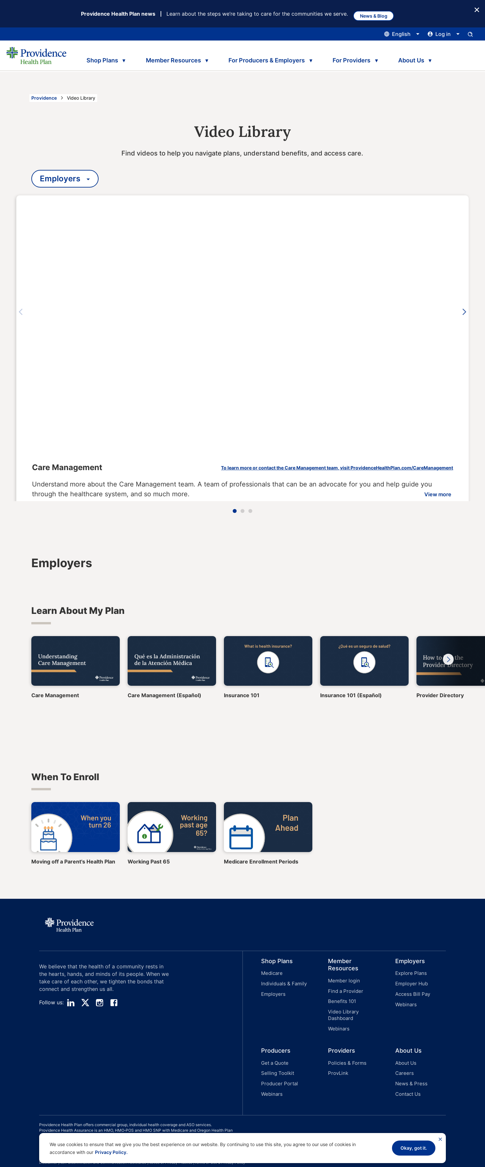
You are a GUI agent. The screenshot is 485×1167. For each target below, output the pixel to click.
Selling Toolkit (275, 1062)
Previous (17, 313)
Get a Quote (274, 1054)
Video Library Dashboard (342, 1010)
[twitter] (85, 1003)
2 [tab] (242, 512)
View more (419, 477)
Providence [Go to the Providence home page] (44, 98)
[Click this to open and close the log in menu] (444, 34)
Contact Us (407, 1079)
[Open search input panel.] (470, 34)
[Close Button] (477, 9)
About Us (405, 1054)
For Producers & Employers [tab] (269, 58)
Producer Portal (277, 1071)
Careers (403, 1062)
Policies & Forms (345, 1054)
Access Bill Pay (411, 991)
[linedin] (70, 1003)
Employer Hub (410, 982)
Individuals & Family (282, 982)
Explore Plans (409, 974)
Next (467, 313)
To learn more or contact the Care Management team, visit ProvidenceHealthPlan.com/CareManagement (304, 451)
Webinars (338, 1022)
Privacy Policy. (111, 1152)
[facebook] (113, 1003)
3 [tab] (250, 512)
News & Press (410, 1071)
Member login (342, 981)
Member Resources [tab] (173, 58)
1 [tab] (235, 512)
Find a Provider (344, 990)
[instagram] (99, 1003)
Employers (272, 991)
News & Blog (378, 14)
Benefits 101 (341, 998)
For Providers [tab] (355, 58)
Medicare (271, 974)
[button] (276, 992)
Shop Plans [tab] (100, 58)
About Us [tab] (417, 58)
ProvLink (337, 1062)
